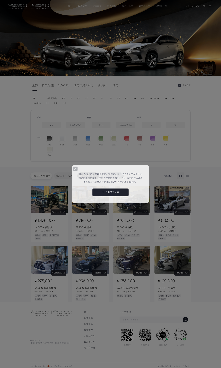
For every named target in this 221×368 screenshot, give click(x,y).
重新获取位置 (110, 192)
